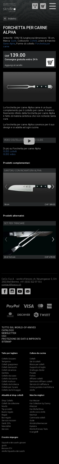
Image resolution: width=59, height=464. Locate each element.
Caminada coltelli (37, 417)
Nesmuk (33, 415)
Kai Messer (35, 400)
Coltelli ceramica (9, 370)
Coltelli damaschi (9, 367)
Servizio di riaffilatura (39, 384)
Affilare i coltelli (36, 378)
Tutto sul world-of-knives (19, 327)
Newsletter (9, 333)
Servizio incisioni (9, 420)
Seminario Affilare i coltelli (41, 381)
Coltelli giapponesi (10, 364)
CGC (4, 336)
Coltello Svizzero (9, 358)
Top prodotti (7, 409)
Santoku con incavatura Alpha (22, 170)
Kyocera (33, 426)
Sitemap (6, 341)
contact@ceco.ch (11, 284)
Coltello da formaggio (11, 390)
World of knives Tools (39, 429)
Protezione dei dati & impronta (21, 338)
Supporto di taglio (37, 367)
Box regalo (6, 417)
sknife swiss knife (37, 412)
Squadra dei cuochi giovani (14, 442)
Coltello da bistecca (10, 384)
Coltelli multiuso (8, 381)
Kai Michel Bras (37, 409)
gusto (4, 445)
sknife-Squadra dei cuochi (13, 451)
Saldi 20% (6, 423)
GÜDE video (9, 154)
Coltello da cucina (9, 378)
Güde (14, 40)
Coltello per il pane (10, 387)
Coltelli (33, 40)
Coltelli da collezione (10, 403)
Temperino (6, 361)
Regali (4, 415)
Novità (4, 406)
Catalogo (8, 330)
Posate (33, 373)
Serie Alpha (9, 43)
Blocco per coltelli (37, 364)
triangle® (34, 432)
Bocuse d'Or (7, 448)
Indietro (12, 18)
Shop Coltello (7, 400)
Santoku (5, 373)
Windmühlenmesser (38, 423)
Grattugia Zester (37, 370)
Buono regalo (7, 412)
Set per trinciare (14, 223)
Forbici (33, 376)
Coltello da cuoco (9, 376)
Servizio (5, 429)
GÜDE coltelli (10, 151)
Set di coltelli (35, 361)
